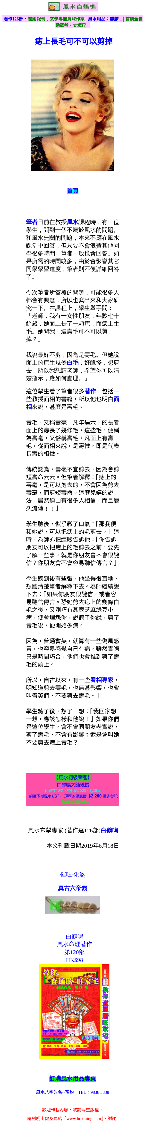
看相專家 (101, 680)
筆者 (32, 222)
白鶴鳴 (109, 830)
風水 (72, 222)
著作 (90, 391)
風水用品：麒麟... (105, 19)
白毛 (72, 362)
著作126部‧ (16, 19)
